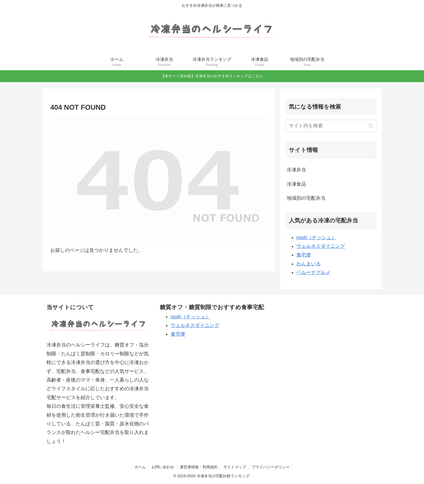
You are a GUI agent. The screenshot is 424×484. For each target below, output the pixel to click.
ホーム (140, 467)
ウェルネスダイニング (320, 246)
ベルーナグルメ (313, 272)
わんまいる (308, 263)
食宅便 (303, 255)
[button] (371, 126)
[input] (331, 126)
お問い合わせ (162, 467)
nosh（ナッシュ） (316, 237)
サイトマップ (234, 467)
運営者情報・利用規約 (199, 467)
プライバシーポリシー (271, 467)
